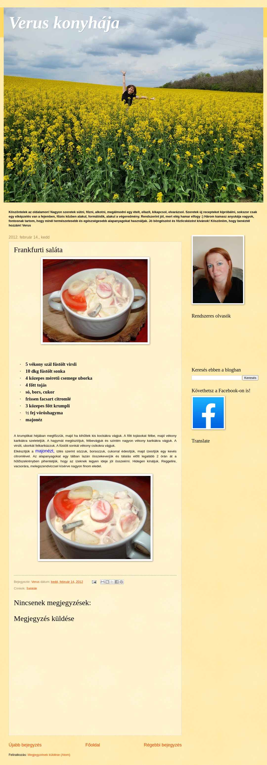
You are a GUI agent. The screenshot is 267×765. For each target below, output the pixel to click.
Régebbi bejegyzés (163, 744)
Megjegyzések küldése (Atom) (49, 755)
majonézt (44, 450)
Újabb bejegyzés (25, 744)
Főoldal (92, 744)
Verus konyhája (64, 22)
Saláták (31, 588)
